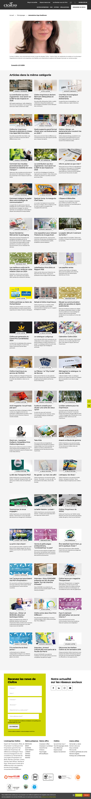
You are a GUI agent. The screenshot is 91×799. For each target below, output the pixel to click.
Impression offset (44, 744)
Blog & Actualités (32, 2)
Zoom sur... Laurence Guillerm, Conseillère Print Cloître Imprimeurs (20, 442)
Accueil (12, 15)
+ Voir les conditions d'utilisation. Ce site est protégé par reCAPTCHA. (21, 731)
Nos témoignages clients (61, 746)
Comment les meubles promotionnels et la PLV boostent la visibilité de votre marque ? (21, 167)
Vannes (27, 753)
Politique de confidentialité (77, 755)
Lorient (27, 752)
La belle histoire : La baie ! (44, 509)
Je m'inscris (13, 726)
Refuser (86, 795)
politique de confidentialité (49, 797)
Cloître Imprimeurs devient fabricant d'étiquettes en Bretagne (44, 97)
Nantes (27, 757)
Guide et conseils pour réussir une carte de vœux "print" (44, 408)
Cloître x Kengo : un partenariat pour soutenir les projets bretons (70, 131)
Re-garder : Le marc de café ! (45, 475)
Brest (27, 746)
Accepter (78, 795)
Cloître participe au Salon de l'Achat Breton (21, 303)
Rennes (27, 755)
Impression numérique (46, 746)
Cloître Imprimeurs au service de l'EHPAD (18, 372)
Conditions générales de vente (78, 752)
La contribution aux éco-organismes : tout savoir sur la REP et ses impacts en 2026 (20, 98)
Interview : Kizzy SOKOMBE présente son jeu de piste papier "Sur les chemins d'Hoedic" (45, 581)
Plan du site (72, 750)
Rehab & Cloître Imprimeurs (45, 302)
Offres (56, 7)
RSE (51, 7)
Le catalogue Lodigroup (43, 337)
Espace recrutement (60, 752)
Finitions (41, 750)
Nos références (58, 748)
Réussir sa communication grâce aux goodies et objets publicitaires (69, 304)
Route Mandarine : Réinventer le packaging (19, 234)
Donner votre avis (74, 746)
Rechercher (75, 2)
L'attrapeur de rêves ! (67, 475)
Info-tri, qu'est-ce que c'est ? (70, 164)
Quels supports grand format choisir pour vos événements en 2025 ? (45, 131)
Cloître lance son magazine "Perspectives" (69, 579)
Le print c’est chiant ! (18, 544)
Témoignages (21, 15)
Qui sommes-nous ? (59, 744)
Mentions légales (74, 753)
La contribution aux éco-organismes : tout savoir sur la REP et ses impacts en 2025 (45, 167)
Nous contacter (71, 2)
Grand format (43, 748)
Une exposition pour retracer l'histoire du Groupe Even (45, 234)
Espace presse (58, 750)
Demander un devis (79, 7)
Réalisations (64, 7)
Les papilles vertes (66, 267)
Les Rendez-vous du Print (60, 2)
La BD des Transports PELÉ (20, 475)
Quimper (28, 748)
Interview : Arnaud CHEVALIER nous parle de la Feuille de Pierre (45, 649)
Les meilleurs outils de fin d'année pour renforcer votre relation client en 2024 (21, 269)
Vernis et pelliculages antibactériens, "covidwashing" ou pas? (43, 546)
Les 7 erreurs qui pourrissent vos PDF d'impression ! (21, 579)
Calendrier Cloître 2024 (68, 337)
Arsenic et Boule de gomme (70, 440)
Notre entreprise (43, 7)
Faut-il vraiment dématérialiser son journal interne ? (69, 615)
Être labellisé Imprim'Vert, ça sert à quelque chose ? (70, 545)
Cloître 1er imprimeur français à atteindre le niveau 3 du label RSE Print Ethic (21, 131)
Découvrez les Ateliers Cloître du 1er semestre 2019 (70, 648)
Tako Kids (38, 440)
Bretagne (28, 744)
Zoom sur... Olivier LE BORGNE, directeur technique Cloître (18, 615)
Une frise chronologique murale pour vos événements (68, 97)
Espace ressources (45, 2)
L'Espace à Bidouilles (67, 198)
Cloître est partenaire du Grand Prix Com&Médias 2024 (19, 338)
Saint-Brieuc (29, 750)
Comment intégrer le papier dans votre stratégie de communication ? (21, 200)
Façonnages (42, 752)
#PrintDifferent (43, 753)
